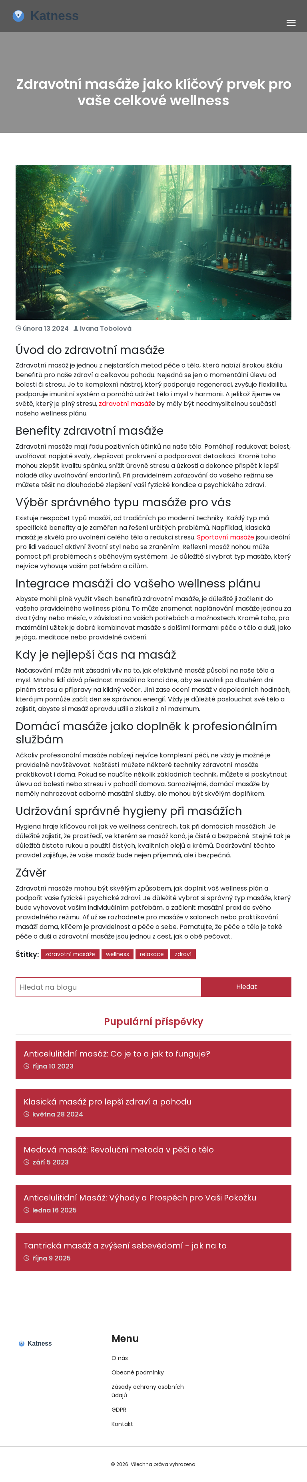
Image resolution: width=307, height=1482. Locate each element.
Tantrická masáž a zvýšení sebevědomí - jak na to (125, 1245)
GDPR (119, 1410)
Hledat (246, 986)
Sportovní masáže (225, 537)
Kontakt (122, 1424)
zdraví (183, 954)
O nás (120, 1358)
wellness (117, 954)
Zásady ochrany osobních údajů (148, 1391)
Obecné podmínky (138, 1372)
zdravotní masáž (125, 403)
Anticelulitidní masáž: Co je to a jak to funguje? (117, 1053)
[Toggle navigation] (291, 23)
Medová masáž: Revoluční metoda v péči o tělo (119, 1149)
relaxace (152, 954)
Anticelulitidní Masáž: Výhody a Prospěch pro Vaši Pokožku (140, 1197)
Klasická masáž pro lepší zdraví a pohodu (107, 1101)
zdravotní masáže (70, 954)
